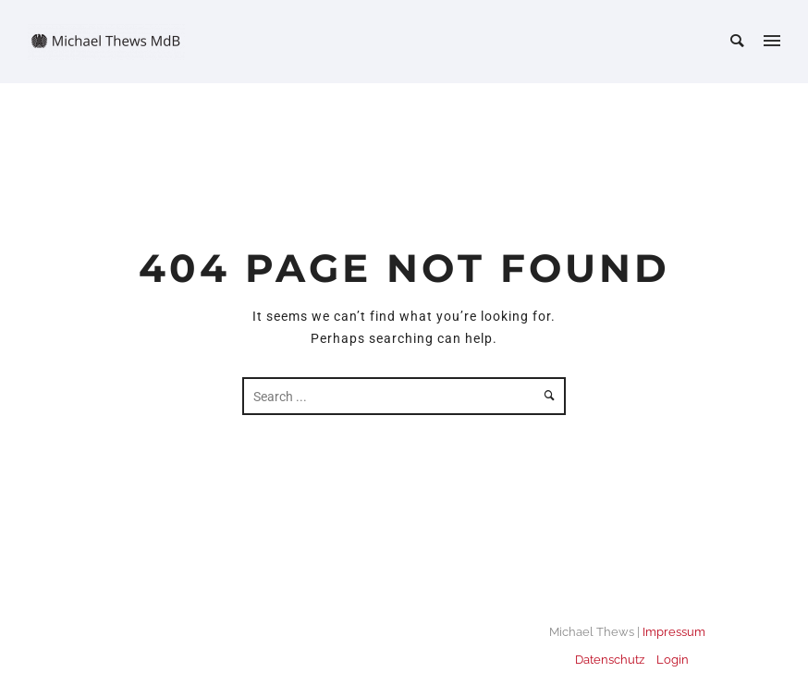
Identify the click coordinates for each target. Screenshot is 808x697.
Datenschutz (609, 659)
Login (672, 659)
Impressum (674, 632)
